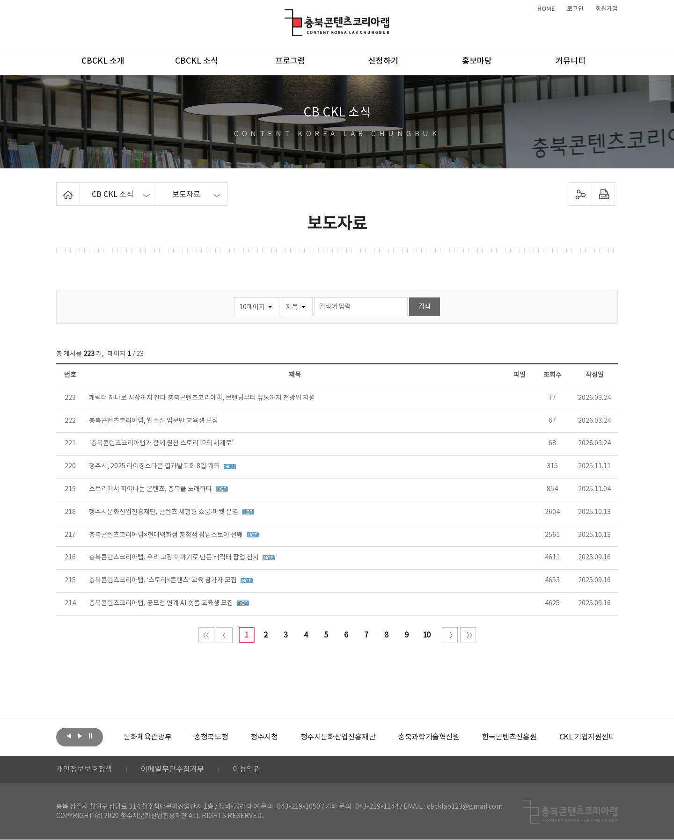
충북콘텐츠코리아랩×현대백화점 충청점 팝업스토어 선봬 (166, 535)
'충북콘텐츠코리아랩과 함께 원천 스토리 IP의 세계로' (161, 443)
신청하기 (383, 61)
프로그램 (290, 61)
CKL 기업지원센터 (587, 737)
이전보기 (68, 736)
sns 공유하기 (581, 194)
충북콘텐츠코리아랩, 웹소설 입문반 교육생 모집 (153, 421)
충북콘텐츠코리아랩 (287, 14)
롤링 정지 (90, 736)
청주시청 (264, 737)
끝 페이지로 (468, 635)
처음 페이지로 (206, 635)
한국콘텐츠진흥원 (509, 737)
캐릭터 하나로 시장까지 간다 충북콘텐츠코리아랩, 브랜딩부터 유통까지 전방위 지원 (202, 398)
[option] (147, 737)
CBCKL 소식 (196, 61)
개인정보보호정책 (84, 770)
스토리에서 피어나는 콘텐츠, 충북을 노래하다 (151, 489)
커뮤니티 (571, 61)
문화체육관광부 (147, 737)
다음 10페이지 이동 (450, 635)
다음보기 (79, 736)
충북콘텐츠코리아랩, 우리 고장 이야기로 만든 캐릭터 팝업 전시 (174, 557)
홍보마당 (477, 61)
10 (426, 635)
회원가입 (606, 9)
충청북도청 (211, 737)
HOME (546, 9)
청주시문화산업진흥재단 (338, 737)
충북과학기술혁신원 (428, 737)
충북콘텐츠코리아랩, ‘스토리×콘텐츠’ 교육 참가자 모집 (163, 580)
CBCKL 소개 (103, 61)
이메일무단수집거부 (172, 770)
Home (59, 188)
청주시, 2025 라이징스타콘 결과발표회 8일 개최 (155, 466)
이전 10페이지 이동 (225, 635)
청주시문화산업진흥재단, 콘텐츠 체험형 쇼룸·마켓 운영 (164, 512)
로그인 (575, 9)
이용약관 (247, 770)
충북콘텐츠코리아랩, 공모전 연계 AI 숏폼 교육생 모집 (161, 603)
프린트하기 (603, 194)
